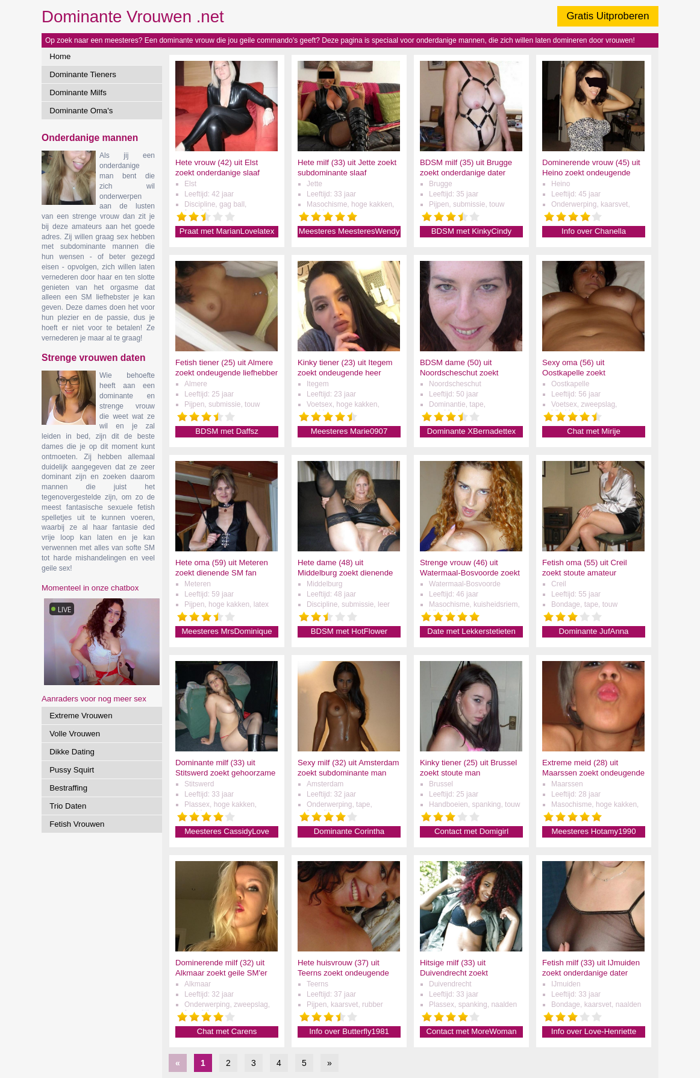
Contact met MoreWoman (471, 1031)
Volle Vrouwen (74, 733)
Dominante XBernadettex (471, 431)
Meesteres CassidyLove (226, 831)
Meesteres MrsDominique (226, 631)
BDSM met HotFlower (349, 631)
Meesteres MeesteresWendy (349, 231)
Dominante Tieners (82, 74)
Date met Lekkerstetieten (471, 631)
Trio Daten (67, 805)
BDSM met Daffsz (226, 431)
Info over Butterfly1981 (349, 1031)
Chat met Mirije (593, 431)
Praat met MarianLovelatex (227, 231)
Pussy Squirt (71, 769)
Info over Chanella (593, 231)
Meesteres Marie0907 (349, 431)
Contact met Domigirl (471, 831)
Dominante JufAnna (594, 631)
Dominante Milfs (78, 92)
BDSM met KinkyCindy (471, 231)
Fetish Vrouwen (76, 824)
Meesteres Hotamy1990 (593, 831)
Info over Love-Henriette (593, 1031)
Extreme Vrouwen (80, 715)
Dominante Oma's (81, 110)
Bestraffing (68, 787)
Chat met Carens (227, 1031)
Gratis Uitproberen (607, 16)
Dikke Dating (72, 751)
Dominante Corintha (349, 831)
